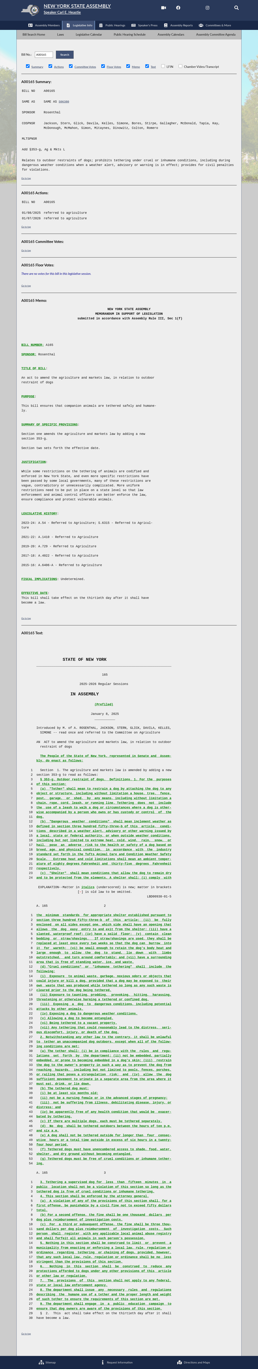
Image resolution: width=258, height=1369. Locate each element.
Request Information (116, 1362)
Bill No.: (26, 62)
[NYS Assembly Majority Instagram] (200, 9)
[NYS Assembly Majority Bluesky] (215, 9)
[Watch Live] (155, 9)
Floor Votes (117, 76)
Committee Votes (86, 76)
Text (157, 76)
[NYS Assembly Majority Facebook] (170, 9)
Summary (37, 76)
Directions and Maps (193, 1362)
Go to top (26, 187)
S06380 (64, 111)
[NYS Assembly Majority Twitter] (185, 9)
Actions (59, 76)
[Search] (230, 9)
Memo (139, 76)
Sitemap (47, 1362)
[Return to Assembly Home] (73, 11)
